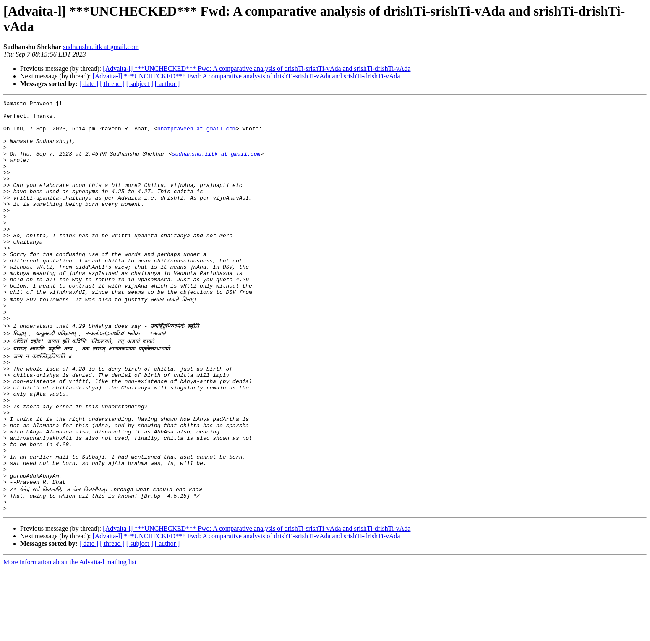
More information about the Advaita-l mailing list (69, 633)
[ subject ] (139, 83)
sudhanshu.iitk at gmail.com (100, 46)
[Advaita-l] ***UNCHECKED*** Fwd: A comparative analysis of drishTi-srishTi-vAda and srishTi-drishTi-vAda (256, 68)
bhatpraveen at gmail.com (196, 134)
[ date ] (88, 83)
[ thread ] (112, 83)
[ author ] (167, 83)
